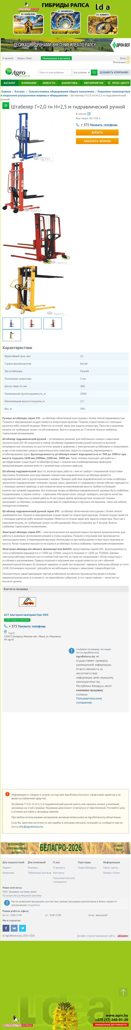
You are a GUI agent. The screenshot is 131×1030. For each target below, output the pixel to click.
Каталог (9, 83)
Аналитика (70, 83)
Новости (49, 83)
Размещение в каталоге (56, 58)
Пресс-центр (120, 83)
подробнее (34, 905)
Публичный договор (39, 872)
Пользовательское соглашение (64, 879)
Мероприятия (93, 83)
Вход (123, 58)
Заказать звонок (97, 141)
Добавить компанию (114, 72)
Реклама (33, 867)
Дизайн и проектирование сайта (96, 935)
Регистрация (119, 62)
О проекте (7, 58)
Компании (29, 83)
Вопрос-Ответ (25, 58)
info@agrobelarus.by (31, 826)
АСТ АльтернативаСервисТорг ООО (26, 614)
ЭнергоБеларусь (87, 867)
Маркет (7, 867)
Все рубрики (82, 72)
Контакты (58, 872)
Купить (97, 132)
